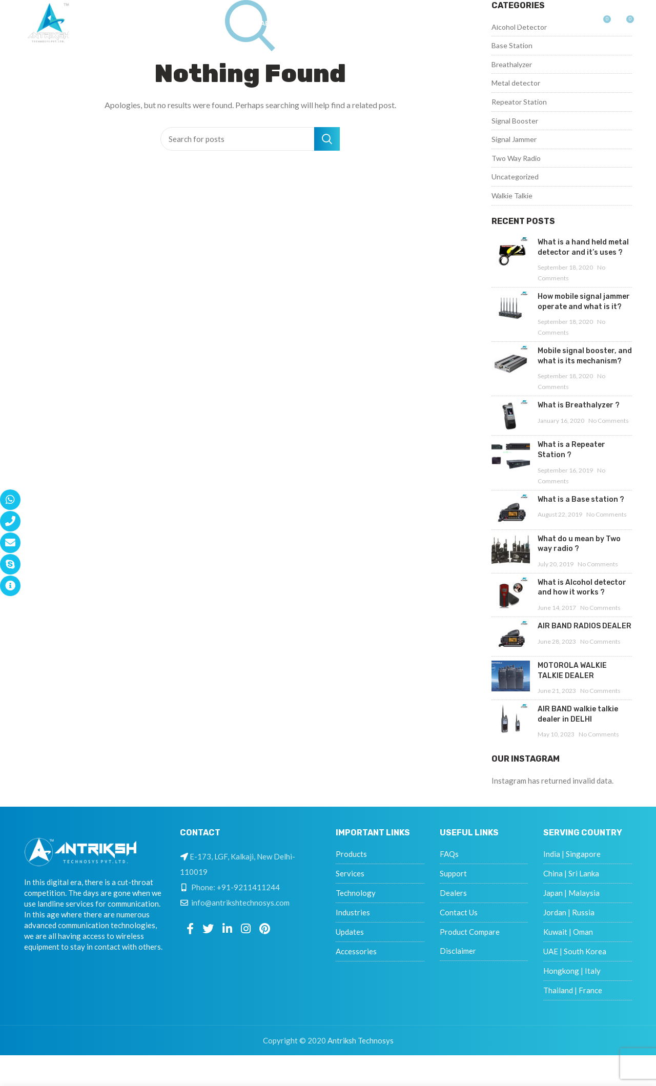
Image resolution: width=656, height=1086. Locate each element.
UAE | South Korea (574, 951)
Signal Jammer (514, 139)
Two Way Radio (516, 158)
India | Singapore (572, 853)
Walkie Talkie (511, 195)
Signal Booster (514, 120)
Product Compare (470, 931)
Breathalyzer (511, 64)
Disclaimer (458, 950)
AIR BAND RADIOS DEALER (584, 626)
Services (350, 873)
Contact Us (459, 912)
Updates (350, 931)
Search (327, 139)
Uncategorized (515, 176)
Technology (356, 892)
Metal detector (515, 82)
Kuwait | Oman (568, 931)
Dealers (453, 892)
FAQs (449, 853)
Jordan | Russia (568, 912)
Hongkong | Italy (572, 970)
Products (351, 853)
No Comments (608, 420)
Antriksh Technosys (360, 1040)
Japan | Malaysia (571, 892)
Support (453, 873)
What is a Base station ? (581, 499)
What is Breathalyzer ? (579, 405)
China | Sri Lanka (571, 873)
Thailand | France (572, 990)
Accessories (356, 951)
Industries (353, 912)
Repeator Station (519, 101)
